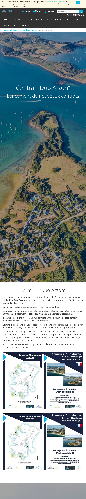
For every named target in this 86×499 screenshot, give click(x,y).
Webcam (49, 12)
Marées (25, 12)
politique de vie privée (54, 2)
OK (78, 2)
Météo (37, 12)
